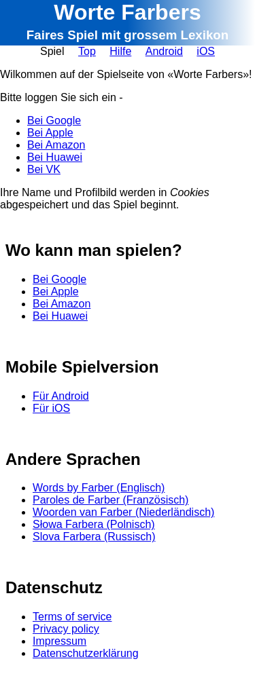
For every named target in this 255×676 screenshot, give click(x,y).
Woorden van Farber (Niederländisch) (123, 512)
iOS (206, 51)
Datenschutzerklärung (86, 653)
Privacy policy (66, 629)
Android (164, 51)
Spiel (52, 51)
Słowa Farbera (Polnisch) (94, 524)
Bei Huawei (54, 157)
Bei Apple (50, 132)
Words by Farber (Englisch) (99, 487)
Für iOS (51, 408)
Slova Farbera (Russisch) (94, 536)
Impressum (59, 641)
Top (87, 51)
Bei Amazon (56, 145)
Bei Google (54, 120)
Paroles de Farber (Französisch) (110, 500)
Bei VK (44, 169)
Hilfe (120, 51)
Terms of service (72, 616)
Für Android (61, 396)
